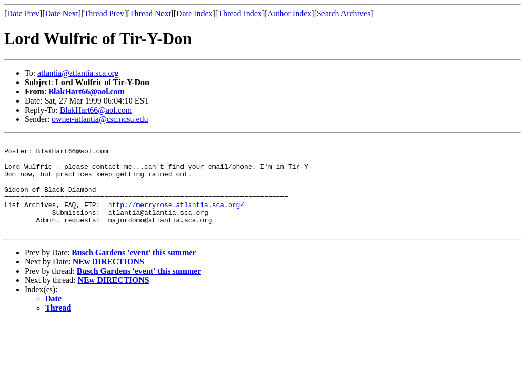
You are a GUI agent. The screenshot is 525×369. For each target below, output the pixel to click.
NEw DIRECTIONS (108, 280)
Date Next (61, 13)
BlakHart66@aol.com (86, 91)
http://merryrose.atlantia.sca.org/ (176, 218)
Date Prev (23, 13)
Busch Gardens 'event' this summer (134, 270)
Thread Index (240, 13)
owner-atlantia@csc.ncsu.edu (100, 119)
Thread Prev (104, 13)
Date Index (194, 13)
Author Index (290, 13)
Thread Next (150, 13)
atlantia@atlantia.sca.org (77, 73)
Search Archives (343, 13)
